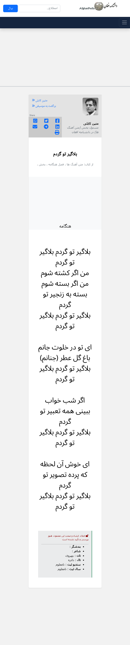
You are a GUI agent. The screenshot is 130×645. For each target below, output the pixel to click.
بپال (10, 8)
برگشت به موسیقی (44, 106)
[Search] (39, 8)
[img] (57, 132)
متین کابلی (39, 100)
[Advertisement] (65, 56)
